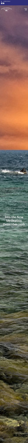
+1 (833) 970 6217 (6, 1)
